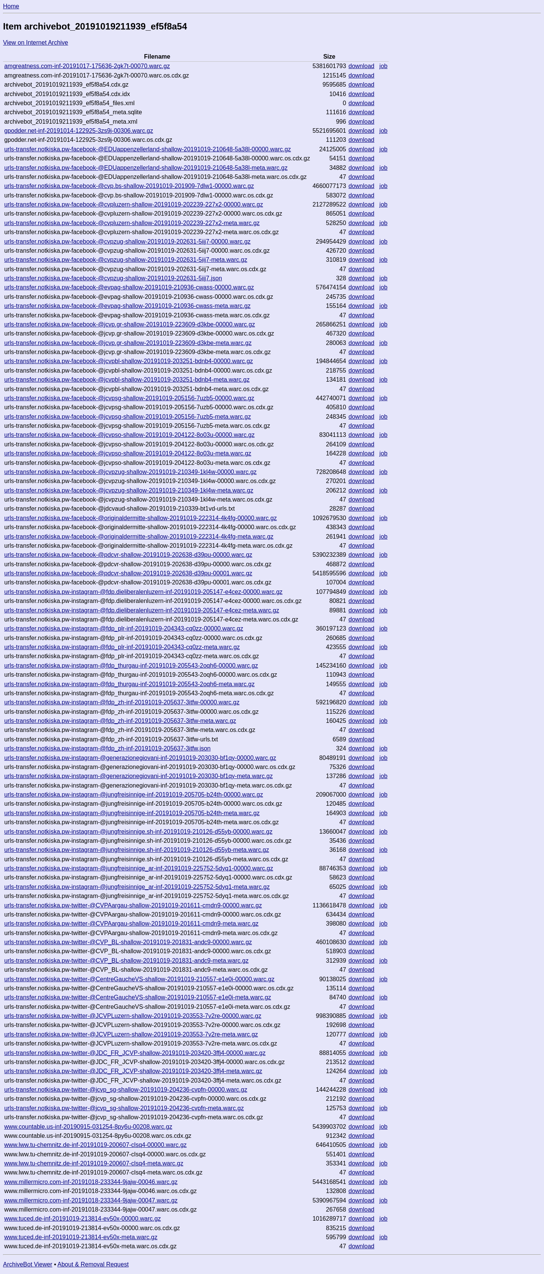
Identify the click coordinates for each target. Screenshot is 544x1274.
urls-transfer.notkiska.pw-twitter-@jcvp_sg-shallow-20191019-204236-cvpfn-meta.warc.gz (124, 1108)
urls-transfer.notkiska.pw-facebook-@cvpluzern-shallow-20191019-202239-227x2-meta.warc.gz (132, 223)
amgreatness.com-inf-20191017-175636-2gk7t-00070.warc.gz (87, 66)
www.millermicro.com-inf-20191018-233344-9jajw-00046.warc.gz (91, 1182)
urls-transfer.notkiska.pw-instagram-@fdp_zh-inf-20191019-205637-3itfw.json (107, 748)
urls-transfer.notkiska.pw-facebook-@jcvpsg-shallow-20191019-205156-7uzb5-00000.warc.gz (129, 398)
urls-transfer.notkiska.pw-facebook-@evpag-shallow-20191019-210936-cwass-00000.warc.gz (129, 287)
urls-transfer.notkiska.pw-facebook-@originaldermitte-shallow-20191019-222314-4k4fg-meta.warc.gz (139, 536)
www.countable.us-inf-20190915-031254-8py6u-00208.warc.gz (88, 1126)
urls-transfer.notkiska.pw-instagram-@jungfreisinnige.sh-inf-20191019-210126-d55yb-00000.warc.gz (138, 831)
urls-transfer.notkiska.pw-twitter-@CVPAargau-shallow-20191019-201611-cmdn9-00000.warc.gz (133, 905)
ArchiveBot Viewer (27, 1264)
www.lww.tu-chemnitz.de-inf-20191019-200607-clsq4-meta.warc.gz (93, 1163)
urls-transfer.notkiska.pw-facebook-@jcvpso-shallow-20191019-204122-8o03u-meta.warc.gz (127, 453)
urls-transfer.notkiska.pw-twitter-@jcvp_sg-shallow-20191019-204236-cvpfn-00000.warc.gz (125, 1089)
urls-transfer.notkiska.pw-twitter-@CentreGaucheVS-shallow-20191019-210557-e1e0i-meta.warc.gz (137, 997)
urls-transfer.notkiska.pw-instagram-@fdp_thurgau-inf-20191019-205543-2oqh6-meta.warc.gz (129, 684)
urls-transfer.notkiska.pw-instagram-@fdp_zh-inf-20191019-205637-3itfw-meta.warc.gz (120, 721)
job (383, 66)
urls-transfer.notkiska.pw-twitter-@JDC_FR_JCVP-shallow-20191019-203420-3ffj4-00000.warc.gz (135, 1053)
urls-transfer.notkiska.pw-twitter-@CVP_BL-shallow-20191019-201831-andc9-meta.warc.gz (126, 960)
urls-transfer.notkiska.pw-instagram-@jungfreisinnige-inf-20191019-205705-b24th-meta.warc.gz (132, 813)
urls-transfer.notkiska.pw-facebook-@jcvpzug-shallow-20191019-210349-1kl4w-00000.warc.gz (130, 472)
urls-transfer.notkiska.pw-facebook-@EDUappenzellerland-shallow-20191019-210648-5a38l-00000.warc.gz (147, 149)
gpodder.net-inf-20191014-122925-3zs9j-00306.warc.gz (78, 130)
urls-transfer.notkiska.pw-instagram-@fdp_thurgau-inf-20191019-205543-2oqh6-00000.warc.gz (131, 665)
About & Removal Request (93, 1264)
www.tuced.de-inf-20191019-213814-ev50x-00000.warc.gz (82, 1218)
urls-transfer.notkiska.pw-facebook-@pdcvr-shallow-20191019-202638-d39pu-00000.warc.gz (128, 555)
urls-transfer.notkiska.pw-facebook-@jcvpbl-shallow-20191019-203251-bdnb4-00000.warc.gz (128, 361)
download (362, 66)
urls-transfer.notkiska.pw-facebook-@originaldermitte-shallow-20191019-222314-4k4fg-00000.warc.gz (140, 518)
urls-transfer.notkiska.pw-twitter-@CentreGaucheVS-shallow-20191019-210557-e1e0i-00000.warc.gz (139, 979)
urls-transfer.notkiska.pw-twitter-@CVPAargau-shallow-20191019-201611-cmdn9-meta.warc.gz (131, 923)
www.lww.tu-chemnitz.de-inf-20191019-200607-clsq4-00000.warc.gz (95, 1145)
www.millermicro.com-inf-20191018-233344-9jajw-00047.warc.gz (91, 1200)
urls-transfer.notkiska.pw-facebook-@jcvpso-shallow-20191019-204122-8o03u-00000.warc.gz (129, 435)
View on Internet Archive (35, 42)
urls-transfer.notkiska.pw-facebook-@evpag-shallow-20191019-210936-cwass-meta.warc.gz (127, 306)
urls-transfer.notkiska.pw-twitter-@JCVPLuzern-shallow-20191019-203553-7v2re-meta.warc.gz (131, 1034)
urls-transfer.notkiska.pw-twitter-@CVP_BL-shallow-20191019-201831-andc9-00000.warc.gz (128, 942)
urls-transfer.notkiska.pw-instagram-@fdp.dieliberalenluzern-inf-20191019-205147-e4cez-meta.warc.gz (141, 610)
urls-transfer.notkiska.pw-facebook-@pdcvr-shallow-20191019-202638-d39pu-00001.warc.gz (128, 573)
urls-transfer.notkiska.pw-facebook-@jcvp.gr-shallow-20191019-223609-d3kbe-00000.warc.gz (129, 324)
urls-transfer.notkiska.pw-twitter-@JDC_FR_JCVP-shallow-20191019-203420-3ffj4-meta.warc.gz (133, 1071)
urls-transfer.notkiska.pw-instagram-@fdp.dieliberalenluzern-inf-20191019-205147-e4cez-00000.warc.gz (143, 592)
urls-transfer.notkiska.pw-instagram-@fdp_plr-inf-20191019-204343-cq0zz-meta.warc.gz (122, 647)
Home (11, 6)
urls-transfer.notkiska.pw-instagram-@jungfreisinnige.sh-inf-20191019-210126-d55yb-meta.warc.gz (136, 850)
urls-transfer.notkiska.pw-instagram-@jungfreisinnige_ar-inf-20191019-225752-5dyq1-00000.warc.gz (138, 868)
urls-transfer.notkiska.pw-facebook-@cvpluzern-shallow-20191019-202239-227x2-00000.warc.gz (133, 204)
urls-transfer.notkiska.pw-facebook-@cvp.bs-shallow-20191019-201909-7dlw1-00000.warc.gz (129, 186)
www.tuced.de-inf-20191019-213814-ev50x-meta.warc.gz (81, 1237)
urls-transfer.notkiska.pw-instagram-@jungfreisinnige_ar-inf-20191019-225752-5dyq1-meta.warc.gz (137, 887)
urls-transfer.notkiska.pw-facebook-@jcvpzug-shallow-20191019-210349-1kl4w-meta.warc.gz (128, 490)
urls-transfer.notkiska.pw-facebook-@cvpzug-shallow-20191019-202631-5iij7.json (113, 278)
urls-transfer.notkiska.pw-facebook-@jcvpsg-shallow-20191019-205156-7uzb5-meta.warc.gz (127, 416)
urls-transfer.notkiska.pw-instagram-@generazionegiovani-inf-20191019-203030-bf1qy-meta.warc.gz (138, 776)
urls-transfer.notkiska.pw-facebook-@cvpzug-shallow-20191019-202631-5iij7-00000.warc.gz (127, 241)
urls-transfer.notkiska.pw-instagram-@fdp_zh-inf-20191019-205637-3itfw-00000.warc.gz (122, 702)
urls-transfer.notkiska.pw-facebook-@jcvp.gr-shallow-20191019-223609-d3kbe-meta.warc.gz (128, 343)
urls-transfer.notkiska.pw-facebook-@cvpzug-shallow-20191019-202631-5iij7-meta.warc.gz (125, 259)
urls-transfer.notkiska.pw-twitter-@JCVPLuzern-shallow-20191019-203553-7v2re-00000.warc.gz (132, 1016)
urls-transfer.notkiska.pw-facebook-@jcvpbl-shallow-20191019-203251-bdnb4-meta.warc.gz (126, 379)
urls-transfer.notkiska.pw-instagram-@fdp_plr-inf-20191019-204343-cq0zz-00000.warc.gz (123, 628)
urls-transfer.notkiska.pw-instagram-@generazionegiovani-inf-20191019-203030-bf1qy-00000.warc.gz (140, 758)
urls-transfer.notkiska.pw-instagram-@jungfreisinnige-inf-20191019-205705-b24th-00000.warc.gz (133, 794)
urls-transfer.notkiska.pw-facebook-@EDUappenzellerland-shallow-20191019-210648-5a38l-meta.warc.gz (145, 168)
